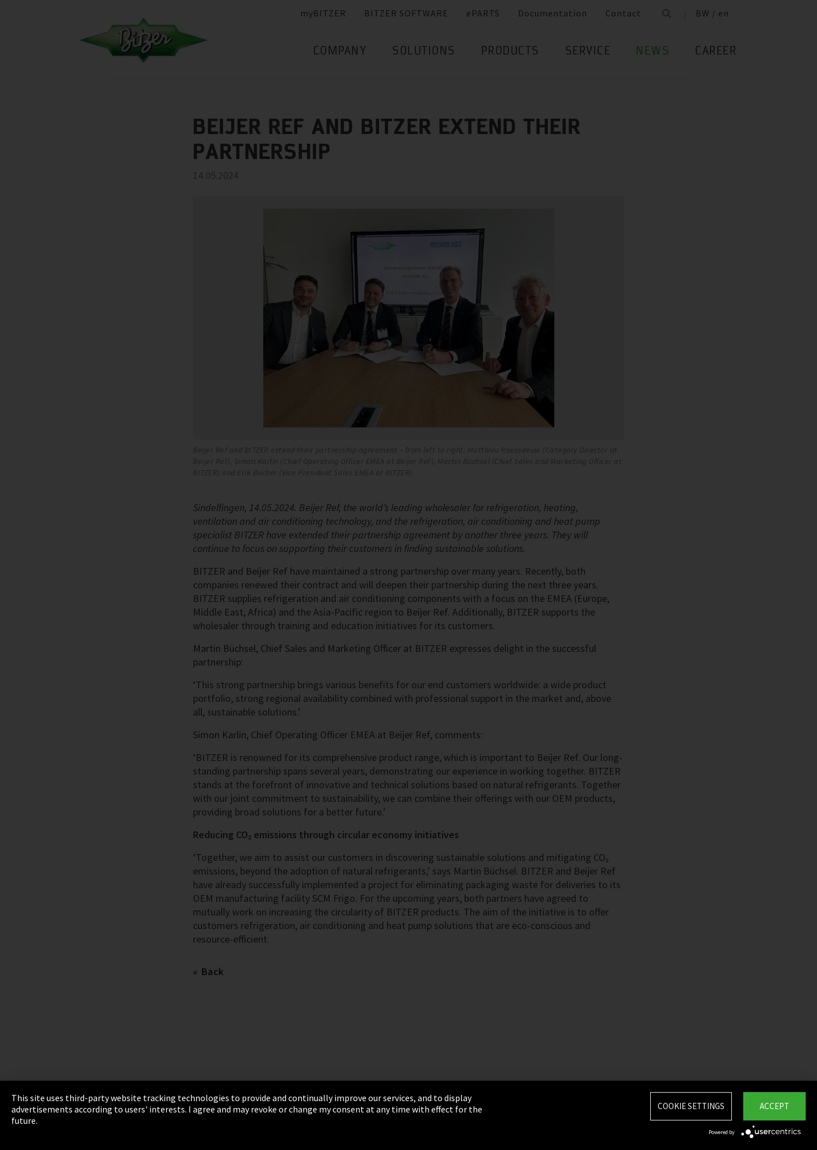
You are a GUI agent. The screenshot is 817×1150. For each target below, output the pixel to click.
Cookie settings (691, 1106)
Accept (774, 1106)
